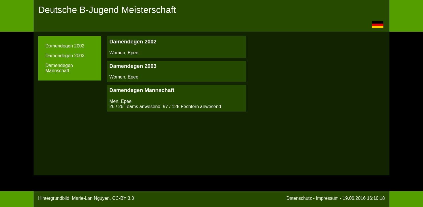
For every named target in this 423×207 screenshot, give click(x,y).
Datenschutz (299, 198)
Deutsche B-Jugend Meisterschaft (107, 10)
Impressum (327, 198)
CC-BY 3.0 (123, 198)
